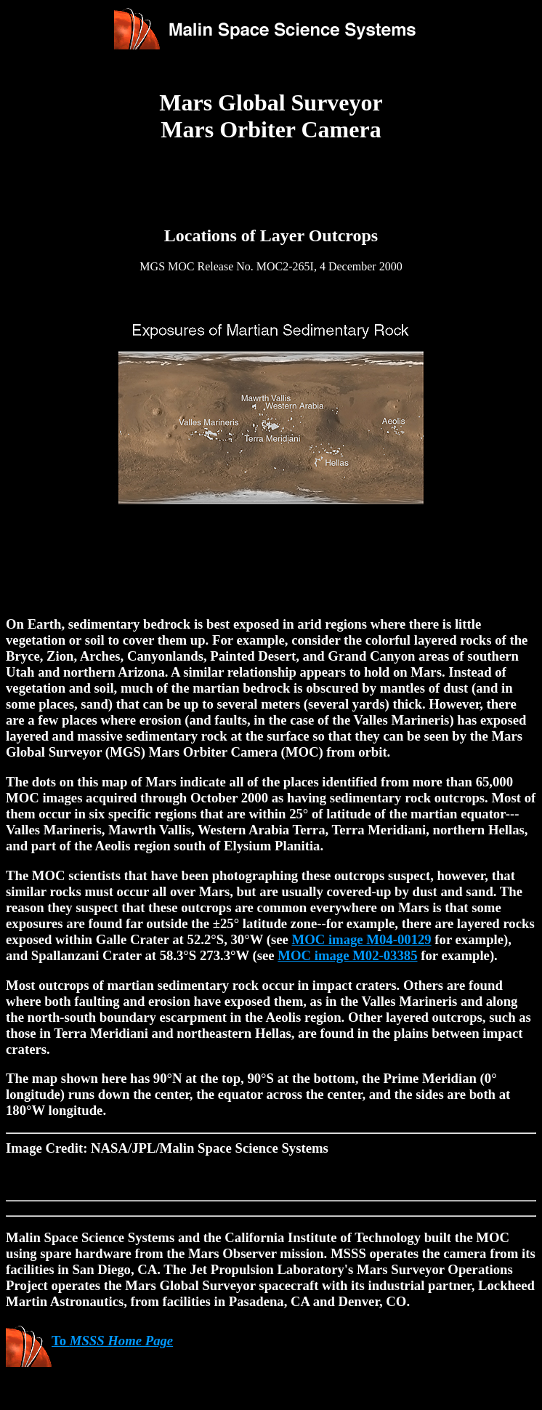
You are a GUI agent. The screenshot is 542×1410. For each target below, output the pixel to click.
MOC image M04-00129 (362, 939)
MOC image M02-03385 (347, 955)
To (89, 1340)
